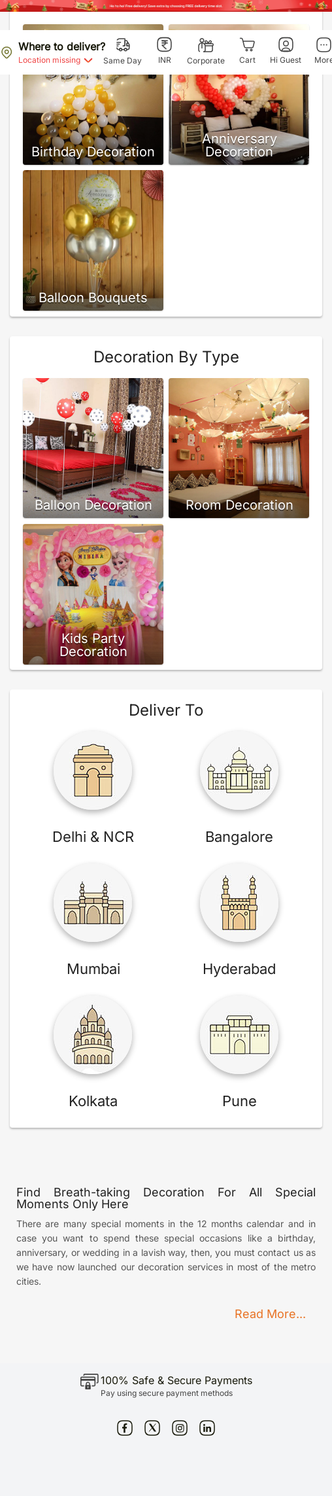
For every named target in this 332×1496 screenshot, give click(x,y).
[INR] (164, 51)
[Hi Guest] (285, 51)
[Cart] (247, 51)
